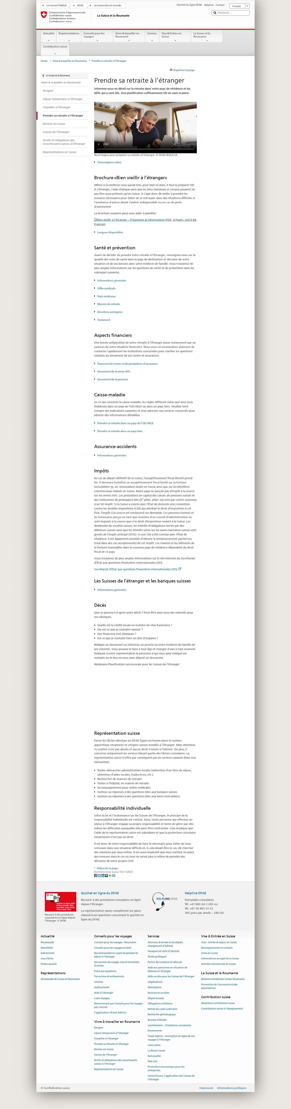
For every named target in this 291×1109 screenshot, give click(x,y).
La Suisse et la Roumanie (207, 37)
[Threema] (106, 875)
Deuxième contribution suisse (218, 1003)
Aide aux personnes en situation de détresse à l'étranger (167, 969)
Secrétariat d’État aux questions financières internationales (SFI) (137, 569)
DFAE (80, 5)
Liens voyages (101, 998)
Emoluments (155, 1030)
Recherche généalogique (162, 1014)
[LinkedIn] (103, 875)
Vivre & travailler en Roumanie (129, 37)
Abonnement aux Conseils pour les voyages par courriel (118, 1005)
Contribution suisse (55, 50)
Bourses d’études (157, 1019)
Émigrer (98, 1027)
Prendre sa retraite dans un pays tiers (120, 431)
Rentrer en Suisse (103, 1049)
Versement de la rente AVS (113, 371)
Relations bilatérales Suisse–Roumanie (222, 979)
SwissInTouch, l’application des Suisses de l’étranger (171, 1077)
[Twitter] (99, 875)
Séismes (98, 981)
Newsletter (47, 947)
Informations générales (111, 280)
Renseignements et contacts (217, 947)
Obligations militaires (160, 1003)
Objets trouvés (156, 998)
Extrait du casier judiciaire (162, 1009)
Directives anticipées (109, 311)
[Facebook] (96, 875)
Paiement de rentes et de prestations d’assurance (127, 363)
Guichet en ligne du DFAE (100, 893)
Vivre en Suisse (209, 953)
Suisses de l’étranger (105, 1054)
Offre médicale (106, 288)
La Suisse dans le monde (107, 5)
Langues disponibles (110, 232)
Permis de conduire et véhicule (165, 962)
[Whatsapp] (110, 875)
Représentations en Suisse (108, 1069)
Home (44, 60)
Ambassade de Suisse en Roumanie (60, 979)
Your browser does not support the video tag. (145, 127)
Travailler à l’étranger (106, 1038)
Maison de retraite (108, 304)
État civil (152, 1061)
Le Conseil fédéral (57, 5)
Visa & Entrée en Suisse (175, 37)
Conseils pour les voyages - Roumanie (115, 942)
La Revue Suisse (156, 1050)
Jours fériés (47, 958)
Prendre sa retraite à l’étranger (111, 1044)
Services (152, 37)
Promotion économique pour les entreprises (166, 1068)
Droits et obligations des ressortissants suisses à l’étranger (115, 1062)
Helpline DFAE (195, 893)
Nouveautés (47, 942)
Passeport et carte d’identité (163, 951)
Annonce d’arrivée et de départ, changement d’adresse (165, 944)
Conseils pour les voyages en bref (112, 947)
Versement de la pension (112, 379)
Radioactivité (101, 987)
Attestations (154, 987)
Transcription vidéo (109, 162)
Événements (47, 953)
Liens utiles (154, 1045)
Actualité (48, 37)
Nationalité (154, 1056)
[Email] (113, 875)
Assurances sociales (158, 992)
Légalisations (155, 981)
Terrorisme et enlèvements (109, 976)
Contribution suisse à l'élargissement (222, 1008)
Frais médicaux (106, 296)
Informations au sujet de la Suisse (220, 958)
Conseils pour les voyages (97, 37)
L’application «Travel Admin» (110, 1012)
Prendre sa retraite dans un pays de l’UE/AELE (125, 423)
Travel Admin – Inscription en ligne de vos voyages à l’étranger (171, 1038)
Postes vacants (49, 964)
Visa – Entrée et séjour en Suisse (219, 942)
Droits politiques (157, 956)
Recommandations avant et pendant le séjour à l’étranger (116, 955)
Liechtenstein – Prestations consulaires (169, 1025)
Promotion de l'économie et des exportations (219, 986)
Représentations (69, 37)
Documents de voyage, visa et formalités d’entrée (116, 964)
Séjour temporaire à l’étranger (111, 1033)
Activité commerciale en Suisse (218, 964)
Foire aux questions (105, 971)
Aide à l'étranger (103, 992)
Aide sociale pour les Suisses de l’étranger (171, 976)
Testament (103, 319)
